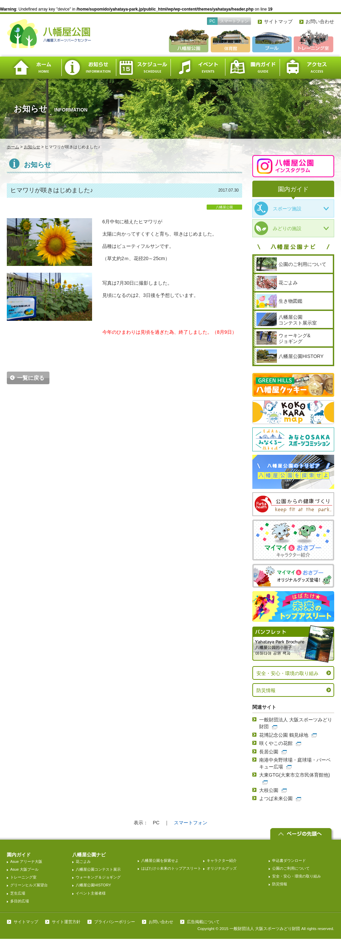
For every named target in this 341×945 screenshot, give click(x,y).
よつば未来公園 (276, 798)
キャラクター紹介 (222, 860)
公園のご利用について (291, 868)
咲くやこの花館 (276, 743)
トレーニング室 (23, 877)
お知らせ (88, 68)
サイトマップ (278, 21)
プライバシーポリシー (114, 921)
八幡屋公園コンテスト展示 (98, 869)
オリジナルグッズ (222, 868)
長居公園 (268, 751)
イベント (197, 68)
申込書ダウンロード (289, 860)
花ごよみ (83, 861)
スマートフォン (234, 21)
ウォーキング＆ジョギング (98, 877)
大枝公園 (268, 790)
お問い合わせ (320, 21)
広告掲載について (203, 921)
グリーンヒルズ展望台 (29, 885)
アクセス (307, 68)
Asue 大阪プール (24, 869)
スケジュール (143, 68)
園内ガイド (252, 68)
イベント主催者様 (91, 893)
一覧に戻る (30, 378)
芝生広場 (17, 893)
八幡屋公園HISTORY (93, 885)
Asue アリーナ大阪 (26, 861)
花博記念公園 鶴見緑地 (283, 735)
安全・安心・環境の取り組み (287, 673)
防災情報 (266, 690)
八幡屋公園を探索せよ (160, 860)
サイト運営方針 (66, 921)
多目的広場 (19, 901)
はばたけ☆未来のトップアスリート (171, 868)
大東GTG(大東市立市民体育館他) (294, 775)
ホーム (34, 68)
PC (212, 21)
